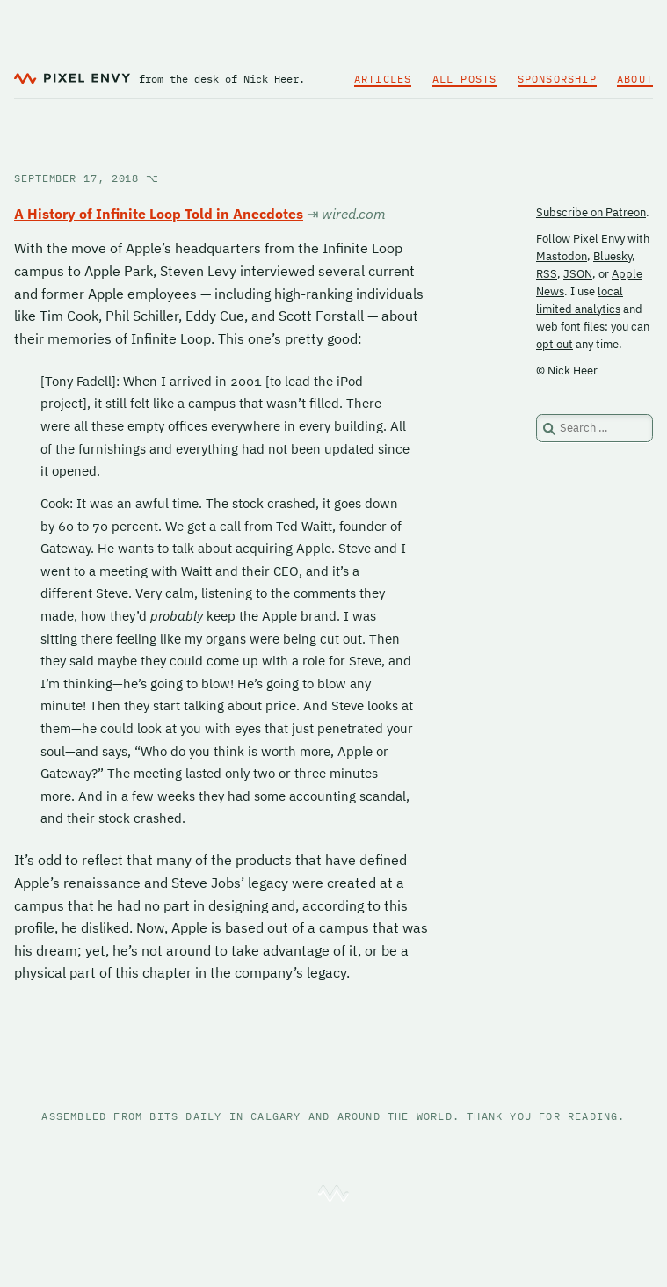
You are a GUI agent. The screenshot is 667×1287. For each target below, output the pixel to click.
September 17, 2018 (86, 178)
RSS (546, 273)
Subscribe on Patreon (591, 212)
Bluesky (612, 256)
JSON (577, 273)
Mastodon (561, 256)
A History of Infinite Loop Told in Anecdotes (158, 213)
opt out (554, 344)
